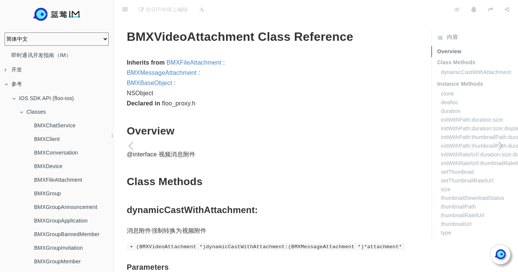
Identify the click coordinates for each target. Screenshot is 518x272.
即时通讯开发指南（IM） (41, 55)
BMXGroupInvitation (58, 248)
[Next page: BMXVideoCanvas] (501, 145)
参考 (13, 84)
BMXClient (47, 139)
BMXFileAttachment (58, 180)
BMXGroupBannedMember (67, 234)
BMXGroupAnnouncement (65, 207)
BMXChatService (54, 125)
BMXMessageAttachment (162, 54)
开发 (13, 69)
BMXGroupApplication (61, 221)
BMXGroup (47, 193)
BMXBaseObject (149, 64)
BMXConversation (56, 153)
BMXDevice (48, 166)
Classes (33, 112)
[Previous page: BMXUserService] (131, 145)
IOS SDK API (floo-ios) (43, 98)
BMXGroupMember (57, 261)
